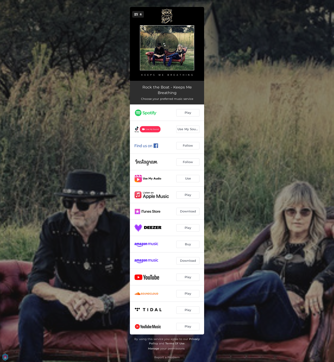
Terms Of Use (175, 343)
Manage (153, 348)
